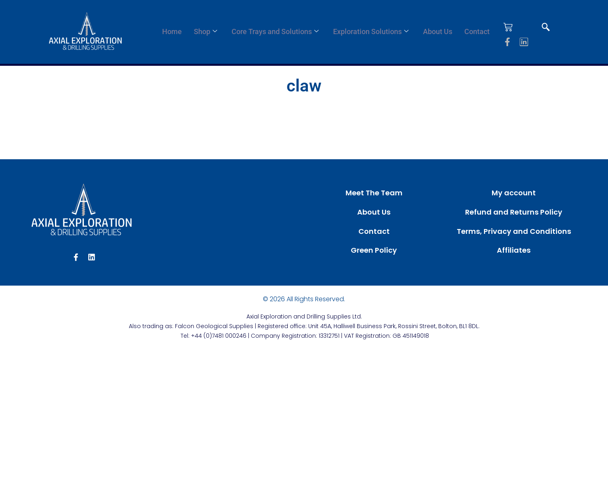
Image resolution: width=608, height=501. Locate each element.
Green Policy (374, 250)
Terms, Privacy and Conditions (514, 231)
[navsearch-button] (546, 28)
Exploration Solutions (371, 31)
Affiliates (514, 250)
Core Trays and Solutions (275, 31)
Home (172, 31)
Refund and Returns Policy (513, 212)
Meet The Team (374, 193)
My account (514, 193)
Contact (477, 31)
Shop (205, 31)
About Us (437, 31)
